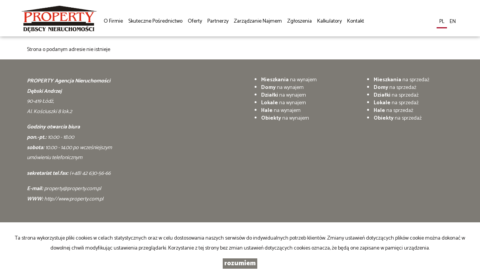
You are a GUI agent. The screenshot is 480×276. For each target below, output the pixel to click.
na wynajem (289, 80)
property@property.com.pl (72, 188)
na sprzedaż (401, 80)
